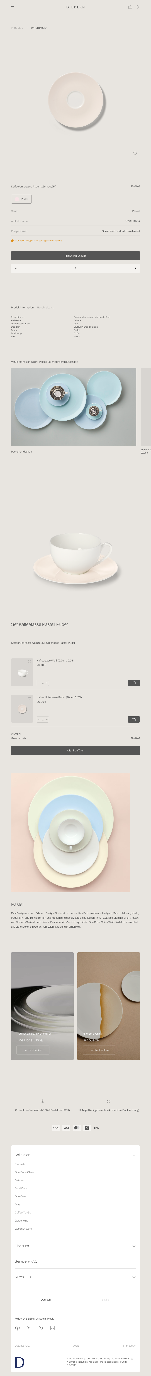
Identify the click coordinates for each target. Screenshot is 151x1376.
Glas (17, 1204)
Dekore (19, 1180)
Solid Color (21, 1188)
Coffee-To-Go (23, 1212)
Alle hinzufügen (75, 750)
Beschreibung (45, 307)
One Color (21, 1196)
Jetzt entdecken (33, 1050)
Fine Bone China (24, 1172)
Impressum (129, 1345)
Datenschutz (22, 1345)
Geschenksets (23, 1228)
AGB (76, 1345)
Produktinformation (22, 307)
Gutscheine (21, 1220)
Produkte (20, 1164)
